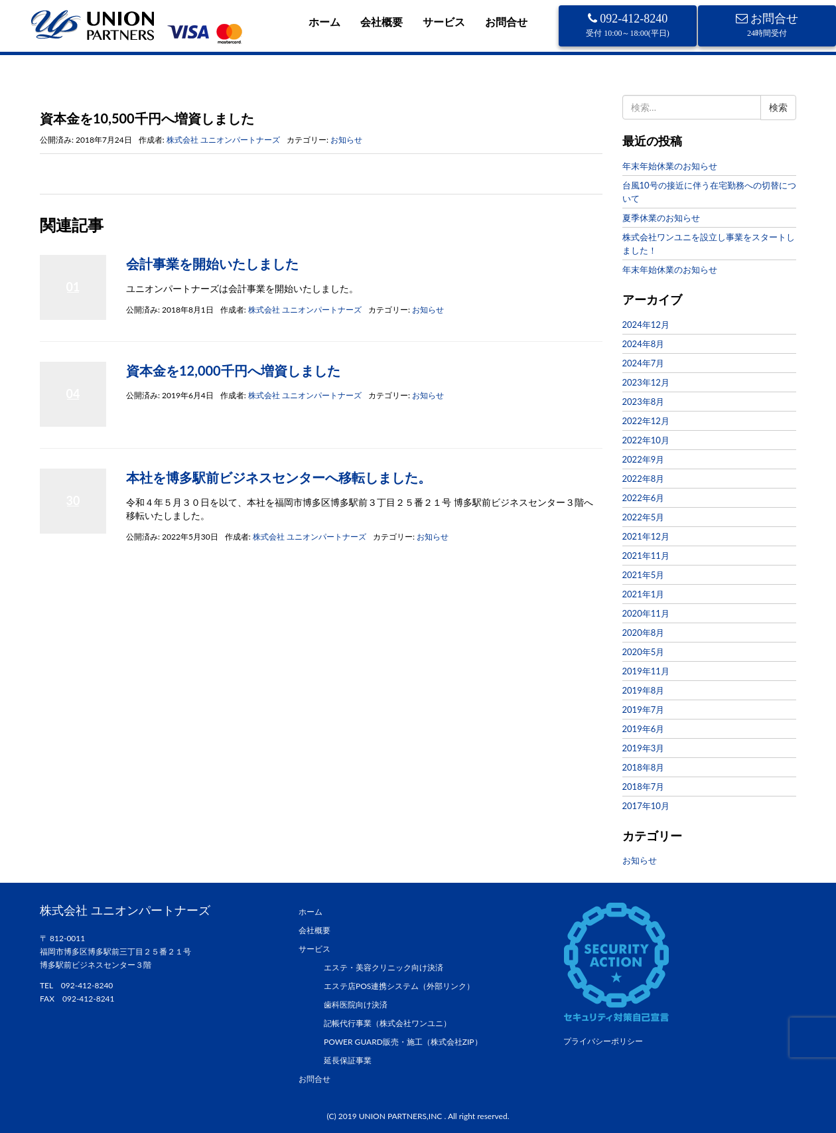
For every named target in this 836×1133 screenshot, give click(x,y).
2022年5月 (643, 517)
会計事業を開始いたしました (212, 263)
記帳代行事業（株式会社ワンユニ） (387, 1023)
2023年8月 (643, 401)
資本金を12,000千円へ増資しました (233, 370)
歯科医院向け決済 (355, 1005)
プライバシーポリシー (603, 1041)
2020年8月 (643, 632)
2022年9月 (643, 459)
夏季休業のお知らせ (661, 217)
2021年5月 (643, 574)
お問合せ (506, 21)
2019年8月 (643, 690)
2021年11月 (645, 555)
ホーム (324, 21)
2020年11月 (645, 613)
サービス (444, 21)
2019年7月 (643, 709)
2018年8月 (643, 767)
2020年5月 (643, 651)
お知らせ (88, 95)
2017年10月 (645, 805)
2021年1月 (643, 594)
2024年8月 (643, 344)
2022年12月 (645, 420)
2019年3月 (643, 748)
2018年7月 (643, 786)
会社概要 (381, 21)
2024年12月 (645, 324)
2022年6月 (643, 497)
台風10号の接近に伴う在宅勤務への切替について (709, 192)
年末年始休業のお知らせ (669, 166)
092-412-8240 (627, 25)
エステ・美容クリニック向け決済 (383, 967)
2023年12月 (645, 382)
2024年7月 (643, 363)
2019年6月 (643, 728)
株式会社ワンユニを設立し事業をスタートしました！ (708, 244)
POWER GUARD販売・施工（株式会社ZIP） (403, 1042)
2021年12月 (645, 536)
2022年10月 (645, 440)
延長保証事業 (348, 1060)
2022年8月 (643, 478)
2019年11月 (645, 671)
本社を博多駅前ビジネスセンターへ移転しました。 (278, 477)
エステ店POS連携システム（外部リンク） (399, 986)
